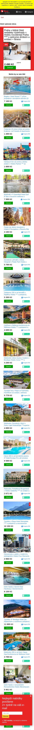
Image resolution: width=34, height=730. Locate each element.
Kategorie (29, 12)
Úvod (2, 17)
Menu (19, 12)
